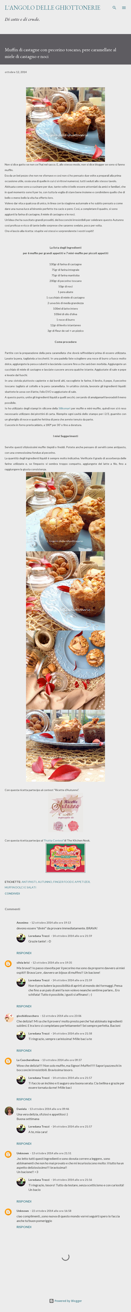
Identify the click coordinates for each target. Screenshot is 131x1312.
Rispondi (24, 953)
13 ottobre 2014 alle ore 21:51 (51, 1153)
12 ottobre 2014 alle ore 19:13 (51, 922)
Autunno (45, 881)
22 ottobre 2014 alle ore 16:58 (51, 1210)
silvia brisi (23, 962)
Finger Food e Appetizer (71, 881)
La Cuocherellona (28, 1060)
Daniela (22, 1108)
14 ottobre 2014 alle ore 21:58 (72, 1033)
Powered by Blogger (65, 1301)
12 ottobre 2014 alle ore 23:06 (61, 1015)
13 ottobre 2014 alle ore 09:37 (62, 1060)
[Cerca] (114, 7)
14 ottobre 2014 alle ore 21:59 (72, 935)
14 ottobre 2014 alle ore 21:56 (72, 1179)
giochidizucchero (28, 1015)
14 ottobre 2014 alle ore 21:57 (72, 1077)
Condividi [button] (12, 893)
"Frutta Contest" (54, 840)
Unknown (23, 1153)
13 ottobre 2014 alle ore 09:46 (49, 1108)
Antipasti (29, 881)
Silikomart (65, 408)
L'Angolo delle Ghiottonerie (52, 7)
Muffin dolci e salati (20, 887)
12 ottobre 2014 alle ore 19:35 (52, 962)
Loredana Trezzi (39, 935)
